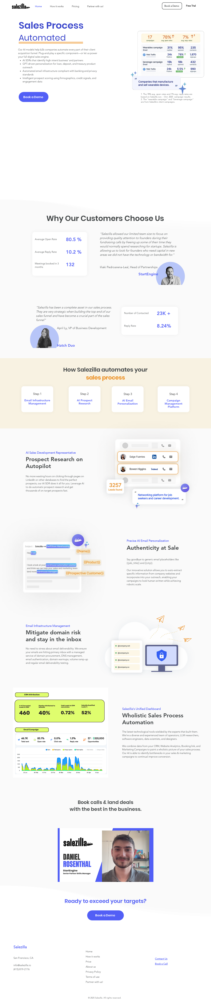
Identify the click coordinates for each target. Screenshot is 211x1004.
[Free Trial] (190, 5)
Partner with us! (94, 981)
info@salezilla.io (22, 965)
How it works (93, 956)
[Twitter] (167, 990)
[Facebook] (156, 990)
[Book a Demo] (172, 5)
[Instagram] (161, 990)
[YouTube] (178, 990)
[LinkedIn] (173, 990)
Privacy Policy (93, 971)
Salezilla (20, 947)
